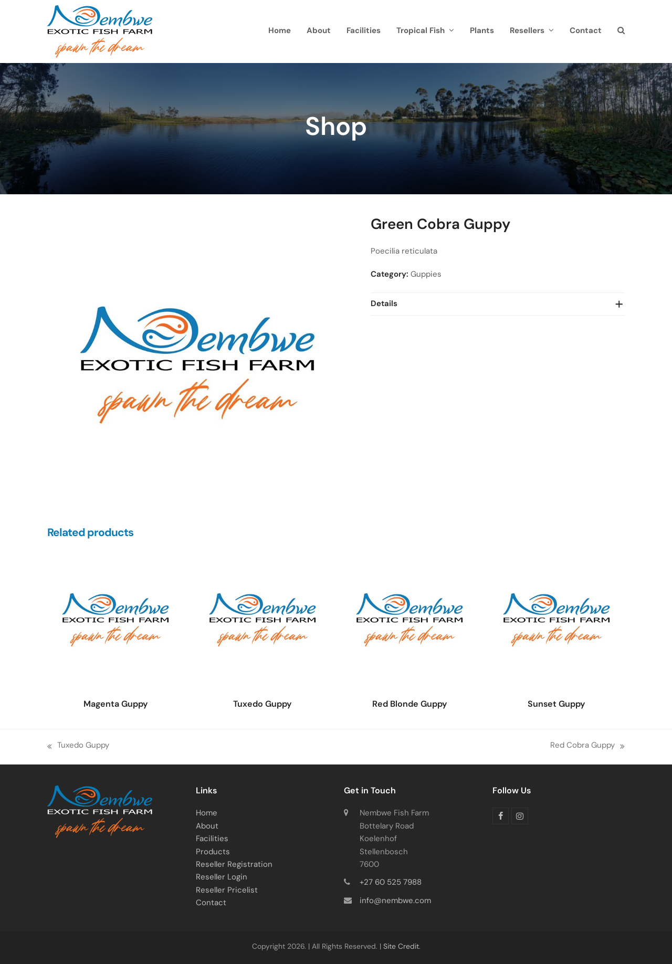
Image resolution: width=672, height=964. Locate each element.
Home (206, 814)
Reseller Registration (234, 865)
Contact (211, 903)
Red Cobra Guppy (587, 747)
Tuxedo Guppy (78, 747)
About (207, 827)
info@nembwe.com (395, 901)
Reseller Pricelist (227, 891)
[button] (621, 31)
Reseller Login (221, 878)
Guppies (426, 275)
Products (213, 852)
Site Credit (401, 947)
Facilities (212, 839)
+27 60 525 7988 (391, 883)
